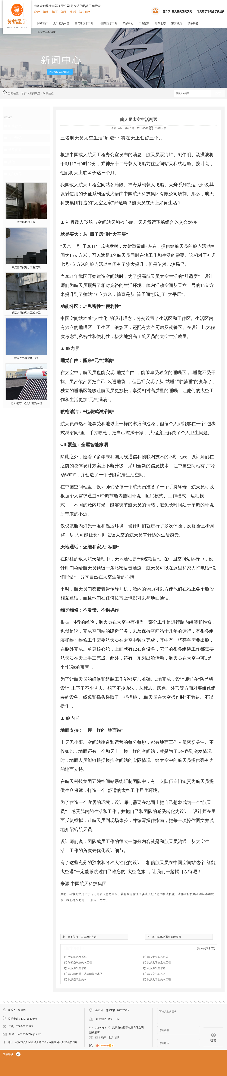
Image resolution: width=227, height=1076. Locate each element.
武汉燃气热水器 (77, 968)
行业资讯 (15, 138)
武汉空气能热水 (156, 973)
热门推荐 (15, 174)
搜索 (218, 93)
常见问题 (15, 150)
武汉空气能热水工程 (26, 357)
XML (118, 1019)
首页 (24, 93)
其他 (11, 162)
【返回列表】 (203, 948)
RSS (111, 1019)
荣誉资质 (176, 23)
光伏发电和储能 (46, 31)
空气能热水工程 (84, 23)
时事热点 (48, 93)
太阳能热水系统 (77, 956)
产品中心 (128, 23)
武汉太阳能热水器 (157, 956)
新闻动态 (160, 23)
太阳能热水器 (61, 23)
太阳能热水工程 (108, 23)
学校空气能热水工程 (80, 962)
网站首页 (42, 23)
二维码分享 (160, 128)
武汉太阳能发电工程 (159, 962)
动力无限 (114, 1037)
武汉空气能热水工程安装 (26, 267)
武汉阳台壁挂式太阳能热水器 (85, 973)
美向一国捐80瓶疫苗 (85, 936)
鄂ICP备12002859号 (118, 1010)
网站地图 (101, 1019)
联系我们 (193, 23)
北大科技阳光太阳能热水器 (26, 403)
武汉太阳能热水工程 (159, 979)
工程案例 (144, 23)
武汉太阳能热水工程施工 (26, 312)
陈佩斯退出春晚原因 (169, 936)
